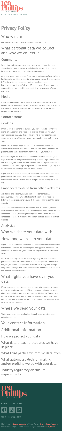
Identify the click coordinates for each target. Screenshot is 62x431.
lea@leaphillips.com (11, 416)
